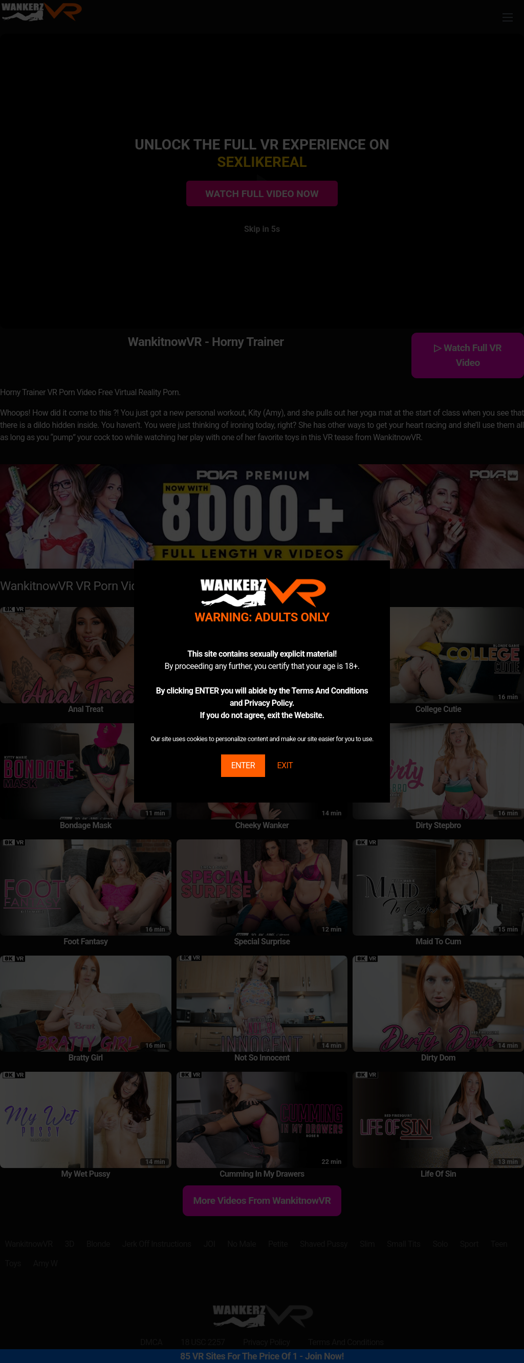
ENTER (243, 765)
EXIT (285, 765)
